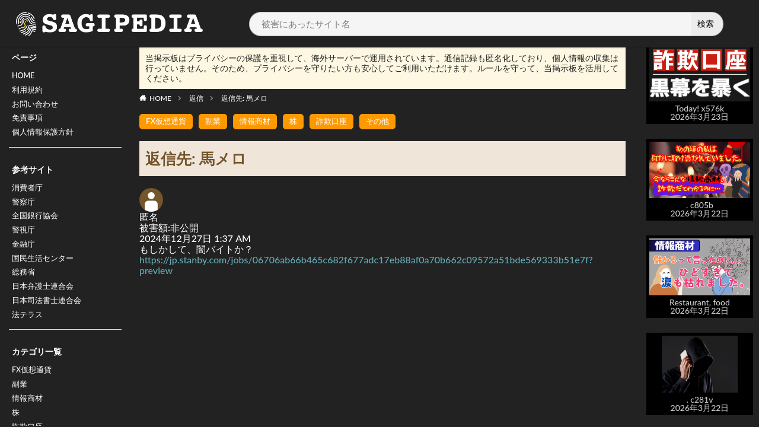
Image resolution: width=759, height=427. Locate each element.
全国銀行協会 (37, 226)
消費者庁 (28, 195)
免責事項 (28, 123)
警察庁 (24, 211)
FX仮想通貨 (33, 391)
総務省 (24, 288)
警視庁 (24, 242)
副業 (20, 406)
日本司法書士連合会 (49, 319)
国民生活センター (45, 272)
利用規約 (28, 92)
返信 (196, 98)
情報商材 (260, 121)
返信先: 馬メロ (244, 98)
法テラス (28, 334)
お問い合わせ (37, 108)
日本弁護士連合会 (45, 303)
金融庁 (24, 257)
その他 (387, 121)
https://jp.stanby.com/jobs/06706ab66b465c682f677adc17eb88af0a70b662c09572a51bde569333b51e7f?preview (366, 265)
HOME (24, 77)
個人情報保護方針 (45, 138)
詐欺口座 (339, 121)
